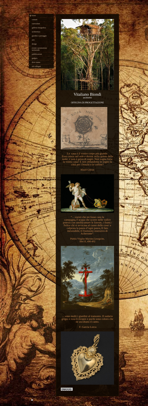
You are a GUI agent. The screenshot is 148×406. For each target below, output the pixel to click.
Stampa (35, 400)
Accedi (114, 400)
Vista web (113, 403)
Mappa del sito (46, 400)
